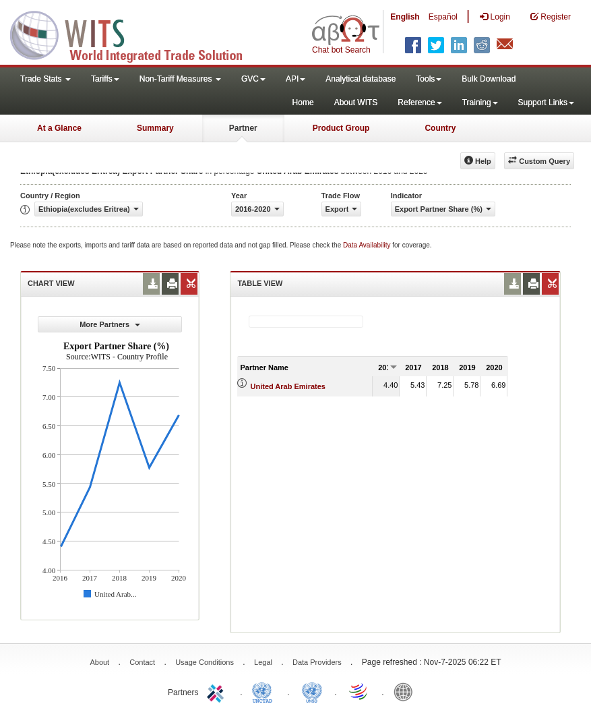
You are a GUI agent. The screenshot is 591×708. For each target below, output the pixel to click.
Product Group (341, 128)
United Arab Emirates (288, 386)
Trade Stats (45, 79)
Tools (428, 79)
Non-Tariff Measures (180, 79)
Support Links (546, 102)
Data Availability (367, 245)
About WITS (356, 102)
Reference (419, 102)
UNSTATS (312, 691)
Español (443, 17)
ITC (217, 691)
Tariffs (105, 79)
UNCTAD (264, 691)
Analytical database (360, 79)
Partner (243, 128)
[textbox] (306, 322)
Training (480, 102)
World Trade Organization (359, 691)
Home (303, 102)
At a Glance (59, 128)
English (404, 17)
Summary (155, 128)
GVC (253, 79)
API (295, 79)
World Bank (406, 691)
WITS (135, 33)
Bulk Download (489, 79)
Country (440, 128)
